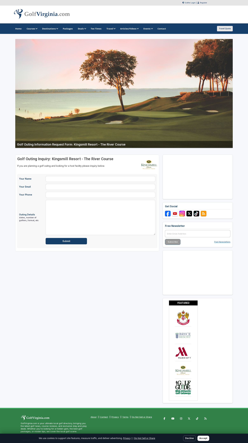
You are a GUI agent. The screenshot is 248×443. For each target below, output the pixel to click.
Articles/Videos (129, 28)
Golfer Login (190, 3)
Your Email (25, 186)
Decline (189, 438)
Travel (111, 28)
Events (147, 28)
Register (203, 3)
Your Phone (25, 194)
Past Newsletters (222, 242)
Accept (203, 438)
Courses (32, 28)
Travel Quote (225, 28)
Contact (104, 417)
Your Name (25, 178)
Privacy (115, 417)
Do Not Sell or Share (142, 417)
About (93, 417)
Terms (125, 417)
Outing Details (29, 217)
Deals (82, 28)
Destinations (50, 28)
